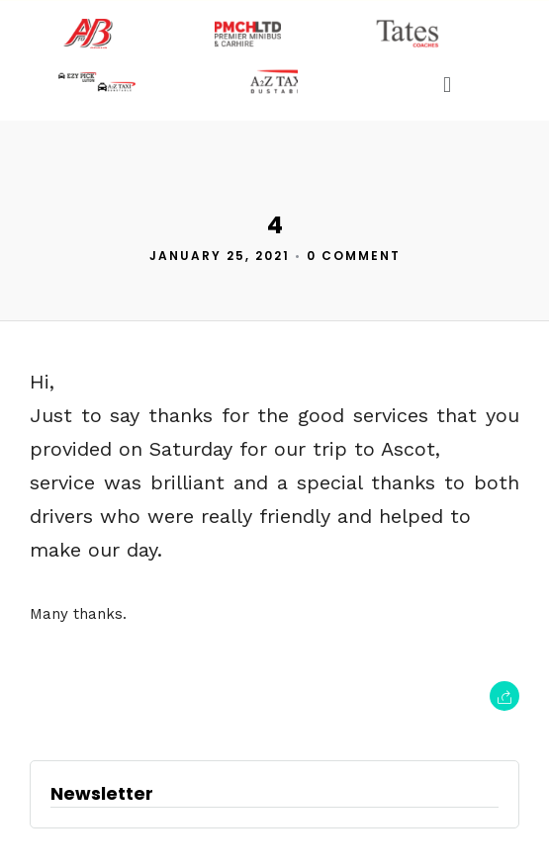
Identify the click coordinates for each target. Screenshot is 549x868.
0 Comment (354, 255)
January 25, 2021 (219, 255)
